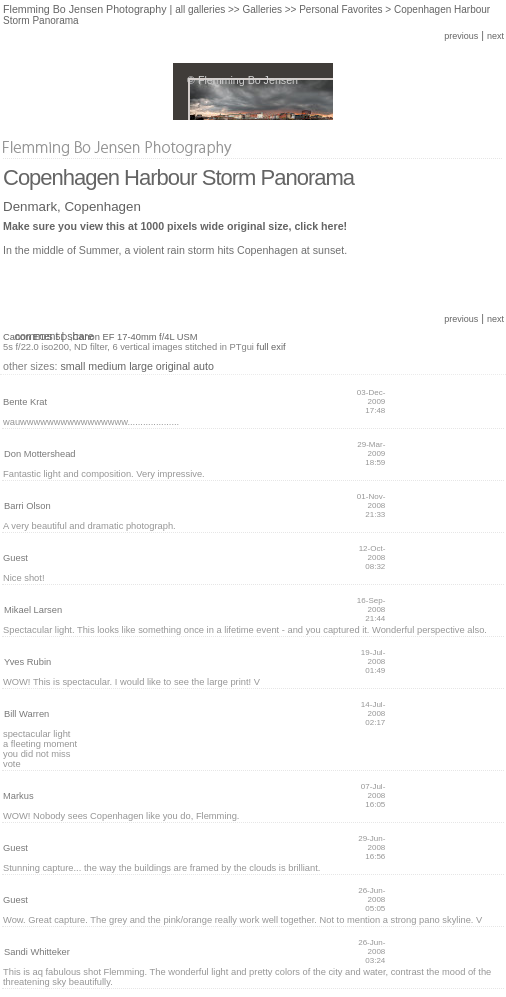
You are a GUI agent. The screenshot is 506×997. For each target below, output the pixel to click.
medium (107, 366)
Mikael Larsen (33, 610)
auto (203, 366)
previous (461, 36)
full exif (271, 347)
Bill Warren (26, 714)
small (72, 366)
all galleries (200, 9)
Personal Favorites (340, 9)
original (173, 366)
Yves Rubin (27, 662)
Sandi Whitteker (37, 952)
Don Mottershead (40, 454)
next (495, 36)
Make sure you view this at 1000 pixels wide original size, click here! (175, 226)
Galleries (261, 9)
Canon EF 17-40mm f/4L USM (134, 337)
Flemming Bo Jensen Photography (85, 9)
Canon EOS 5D (35, 337)
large (141, 366)
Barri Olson (27, 506)
